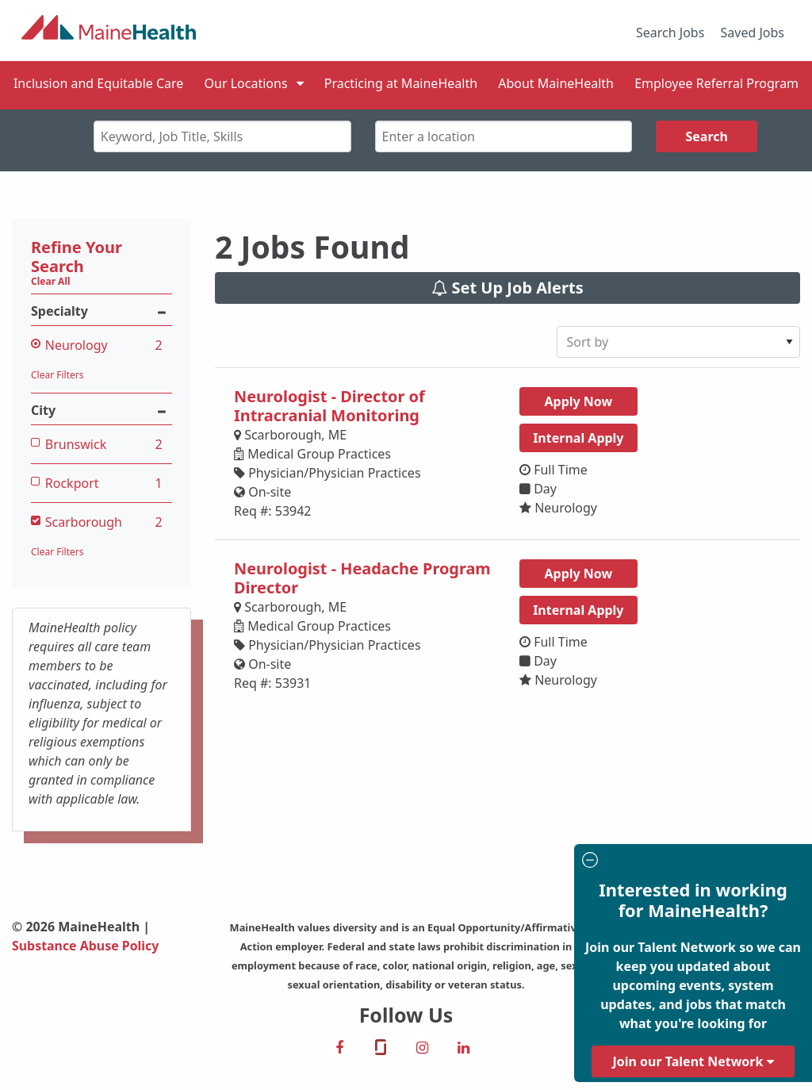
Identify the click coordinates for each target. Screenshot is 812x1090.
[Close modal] (690, 862)
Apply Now (578, 401)
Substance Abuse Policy (85, 945)
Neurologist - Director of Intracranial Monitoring (330, 406)
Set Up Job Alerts (507, 287)
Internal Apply (578, 438)
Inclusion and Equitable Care (98, 83)
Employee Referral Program (716, 83)
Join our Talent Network (692, 1061)
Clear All (51, 281)
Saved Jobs (752, 32)
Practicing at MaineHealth (400, 83)
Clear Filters (57, 375)
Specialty (101, 311)
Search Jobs (670, 32)
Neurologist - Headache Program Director (363, 578)
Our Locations (246, 83)
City (101, 410)
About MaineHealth (556, 83)
